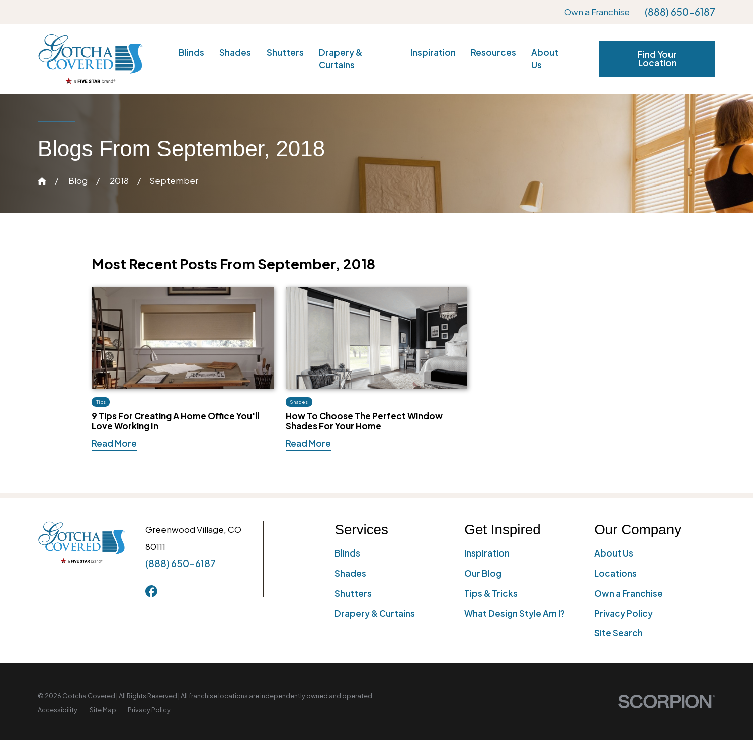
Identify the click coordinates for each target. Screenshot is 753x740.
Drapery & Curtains (374, 613)
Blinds (347, 553)
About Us (613, 553)
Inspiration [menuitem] (433, 52)
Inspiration (487, 553)
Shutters (353, 593)
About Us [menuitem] (544, 58)
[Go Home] (42, 181)
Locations (615, 573)
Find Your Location (657, 58)
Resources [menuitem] (493, 52)
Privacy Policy (623, 613)
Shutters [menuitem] (285, 52)
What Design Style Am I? (514, 613)
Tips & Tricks (491, 593)
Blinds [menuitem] (191, 52)
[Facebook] (151, 591)
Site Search (618, 632)
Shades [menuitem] (235, 52)
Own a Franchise (597, 11)
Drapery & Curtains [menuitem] (340, 58)
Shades (350, 573)
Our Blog (482, 573)
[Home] (90, 59)
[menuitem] (57, 710)
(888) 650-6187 (680, 12)
